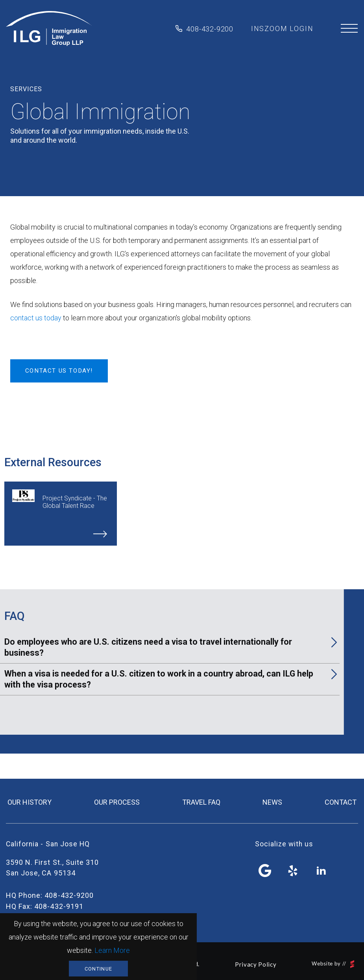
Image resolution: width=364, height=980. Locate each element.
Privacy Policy (255, 964)
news (272, 802)
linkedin (321, 870)
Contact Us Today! (59, 370)
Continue (98, 969)
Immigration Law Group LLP (49, 28)
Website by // (333, 964)
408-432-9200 (209, 29)
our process (117, 802)
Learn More (112, 950)
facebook (265, 870)
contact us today (35, 318)
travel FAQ (201, 802)
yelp (293, 870)
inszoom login (282, 28)
